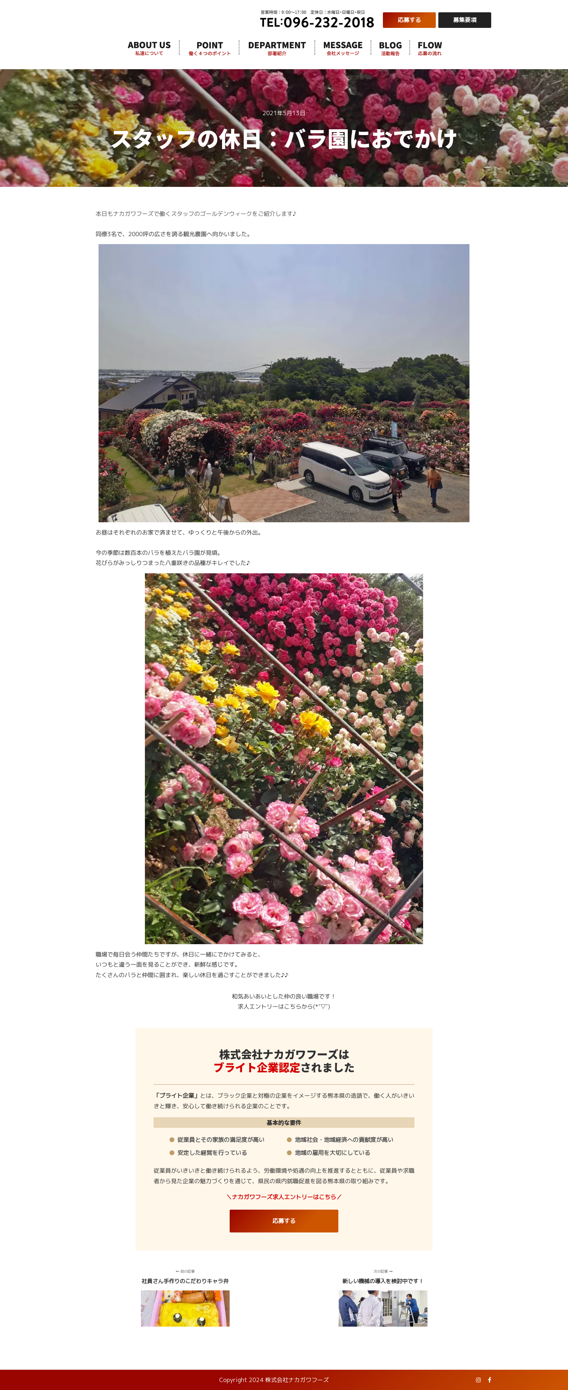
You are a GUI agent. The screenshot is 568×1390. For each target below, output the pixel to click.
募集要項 (464, 20)
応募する (409, 20)
